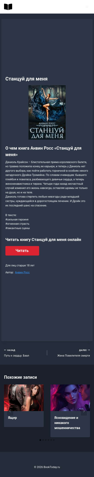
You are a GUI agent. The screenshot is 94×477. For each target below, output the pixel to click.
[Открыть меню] (87, 6)
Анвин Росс (22, 272)
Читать (22, 250)
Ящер (12, 418)
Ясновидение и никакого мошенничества (67, 423)
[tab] (40, 440)
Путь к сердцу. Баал (24, 352)
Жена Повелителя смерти (70, 352)
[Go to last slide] (10, 410)
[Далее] (84, 410)
